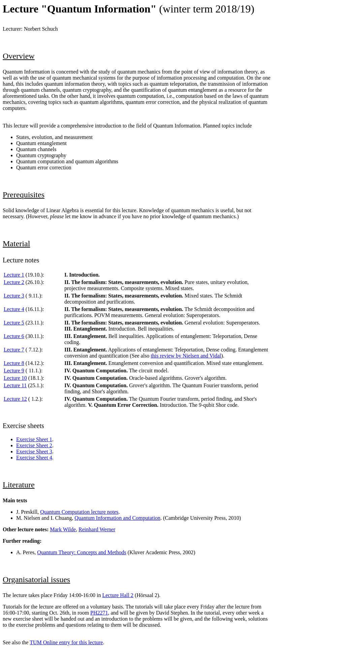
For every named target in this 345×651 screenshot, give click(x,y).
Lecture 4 (14, 309)
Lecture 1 (14, 275)
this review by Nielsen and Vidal (186, 356)
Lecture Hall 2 (117, 595)
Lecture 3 (14, 296)
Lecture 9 (14, 370)
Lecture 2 (14, 282)
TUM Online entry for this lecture (66, 642)
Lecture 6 (14, 336)
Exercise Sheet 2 (34, 445)
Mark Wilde (63, 529)
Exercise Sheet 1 (34, 439)
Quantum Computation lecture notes (79, 512)
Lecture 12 (15, 399)
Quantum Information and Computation (117, 518)
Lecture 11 (15, 385)
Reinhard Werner (97, 529)
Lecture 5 (14, 323)
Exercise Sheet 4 (34, 457)
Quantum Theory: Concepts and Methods (81, 552)
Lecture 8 (14, 363)
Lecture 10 (15, 378)
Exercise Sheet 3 (34, 451)
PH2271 (99, 613)
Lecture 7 (14, 349)
